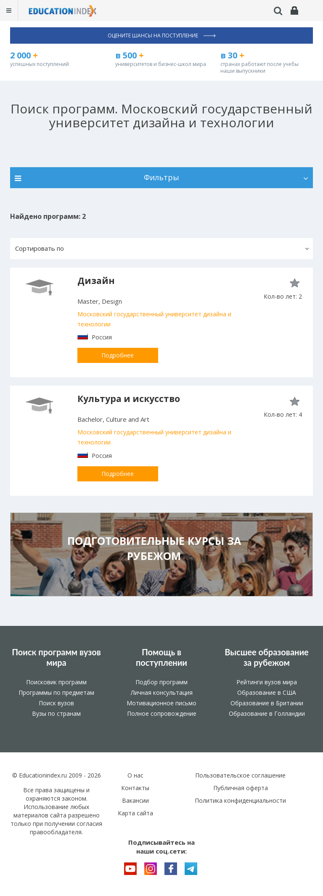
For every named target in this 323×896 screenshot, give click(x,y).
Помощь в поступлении (161, 657)
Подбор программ (161, 682)
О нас (135, 775)
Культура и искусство (128, 399)
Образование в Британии (266, 703)
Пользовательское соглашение (240, 775)
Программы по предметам (56, 692)
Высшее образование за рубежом (267, 657)
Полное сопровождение (161, 713)
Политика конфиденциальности (240, 800)
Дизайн (96, 280)
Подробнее (117, 355)
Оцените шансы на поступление (162, 35)
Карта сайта (135, 813)
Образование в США (266, 692)
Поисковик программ (56, 682)
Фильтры (161, 177)
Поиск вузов (56, 703)
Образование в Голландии (267, 713)
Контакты (135, 788)
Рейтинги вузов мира (266, 682)
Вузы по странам (56, 713)
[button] (161, 248)
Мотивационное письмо (161, 703)
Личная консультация (162, 692)
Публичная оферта (240, 788)
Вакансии (135, 800)
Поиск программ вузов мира (56, 657)
